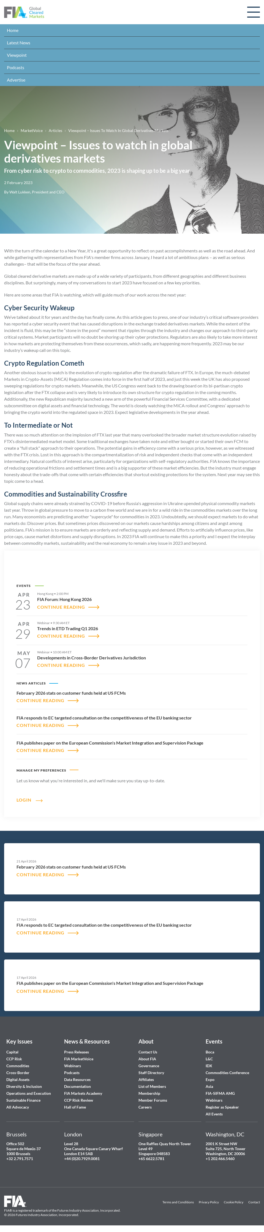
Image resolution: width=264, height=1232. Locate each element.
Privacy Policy (209, 1202)
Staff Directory (151, 1072)
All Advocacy (17, 1107)
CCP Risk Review (78, 1100)
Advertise (16, 79)
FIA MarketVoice (78, 1058)
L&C (209, 1058)
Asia (209, 1086)
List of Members (152, 1086)
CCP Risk (14, 1058)
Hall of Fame (75, 1107)
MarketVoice (32, 130)
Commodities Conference (227, 1072)
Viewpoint (17, 55)
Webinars (72, 1065)
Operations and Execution (28, 1093)
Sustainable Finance (23, 1100)
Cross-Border (18, 1072)
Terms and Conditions (178, 1202)
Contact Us (147, 1052)
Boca (210, 1052)
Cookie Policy (233, 1202)
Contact (254, 1202)
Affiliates (146, 1079)
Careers (145, 1107)
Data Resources (77, 1079)
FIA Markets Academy (83, 1093)
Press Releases (76, 1052)
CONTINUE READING (61, 607)
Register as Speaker (222, 1107)
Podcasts (15, 67)
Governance (148, 1065)
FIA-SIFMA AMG (220, 1093)
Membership (149, 1093)
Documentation (78, 1086)
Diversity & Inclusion (24, 1086)
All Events (214, 1114)
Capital (12, 1052)
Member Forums (152, 1100)
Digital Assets (17, 1079)
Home (12, 30)
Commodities (17, 1065)
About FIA (147, 1058)
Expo (210, 1079)
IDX (209, 1065)
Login (24, 799)
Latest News (18, 42)
